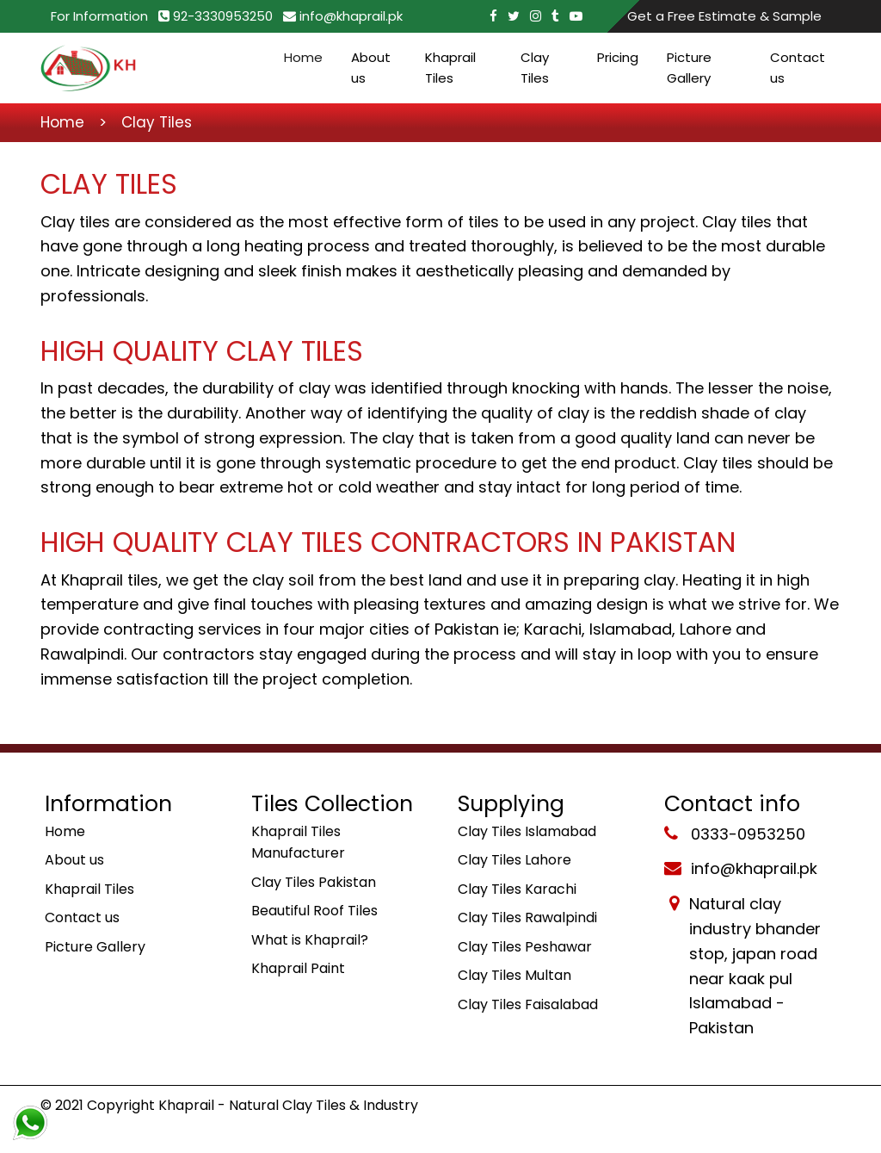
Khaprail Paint (298, 968)
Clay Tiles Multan (514, 975)
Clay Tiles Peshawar (525, 947)
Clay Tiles (535, 67)
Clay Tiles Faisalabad (528, 1004)
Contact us (797, 67)
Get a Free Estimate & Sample (724, 16)
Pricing (617, 57)
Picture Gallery (689, 67)
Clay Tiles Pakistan (313, 882)
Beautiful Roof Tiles (314, 911)
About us (371, 67)
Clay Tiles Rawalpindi (527, 917)
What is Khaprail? (309, 940)
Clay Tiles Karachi (517, 889)
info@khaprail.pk (343, 16)
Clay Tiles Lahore (514, 860)
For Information (99, 16)
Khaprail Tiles (450, 67)
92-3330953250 (215, 16)
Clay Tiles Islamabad (527, 831)
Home (303, 57)
